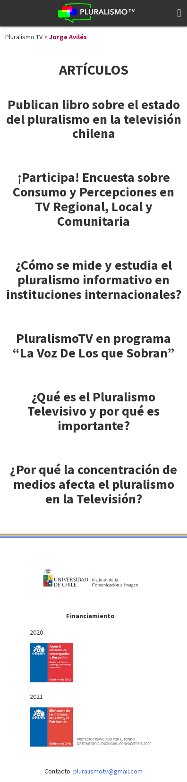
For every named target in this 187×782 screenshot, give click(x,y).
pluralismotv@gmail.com (108, 771)
